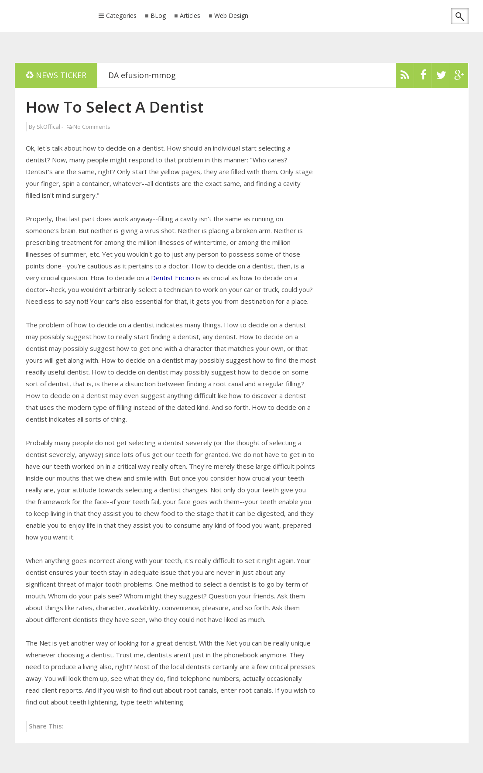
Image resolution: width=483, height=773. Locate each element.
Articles (190, 16)
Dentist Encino (172, 277)
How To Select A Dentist (114, 106)
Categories (121, 16)
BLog (158, 16)
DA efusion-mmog (142, 75)
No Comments (91, 127)
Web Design (231, 16)
